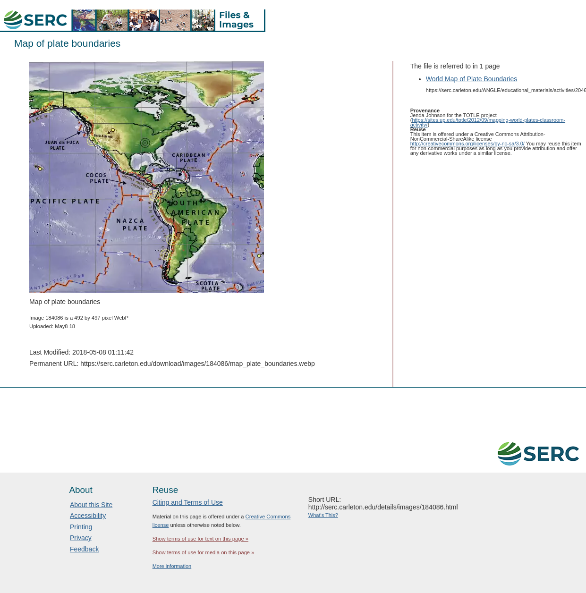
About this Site (91, 504)
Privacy (81, 538)
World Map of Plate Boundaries (472, 79)
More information (172, 566)
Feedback (84, 549)
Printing (81, 527)
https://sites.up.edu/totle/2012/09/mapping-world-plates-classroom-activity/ (487, 122)
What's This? (323, 515)
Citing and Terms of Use (188, 502)
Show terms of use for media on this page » (204, 552)
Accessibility (88, 515)
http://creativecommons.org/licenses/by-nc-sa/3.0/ (467, 143)
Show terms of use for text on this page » (200, 539)
